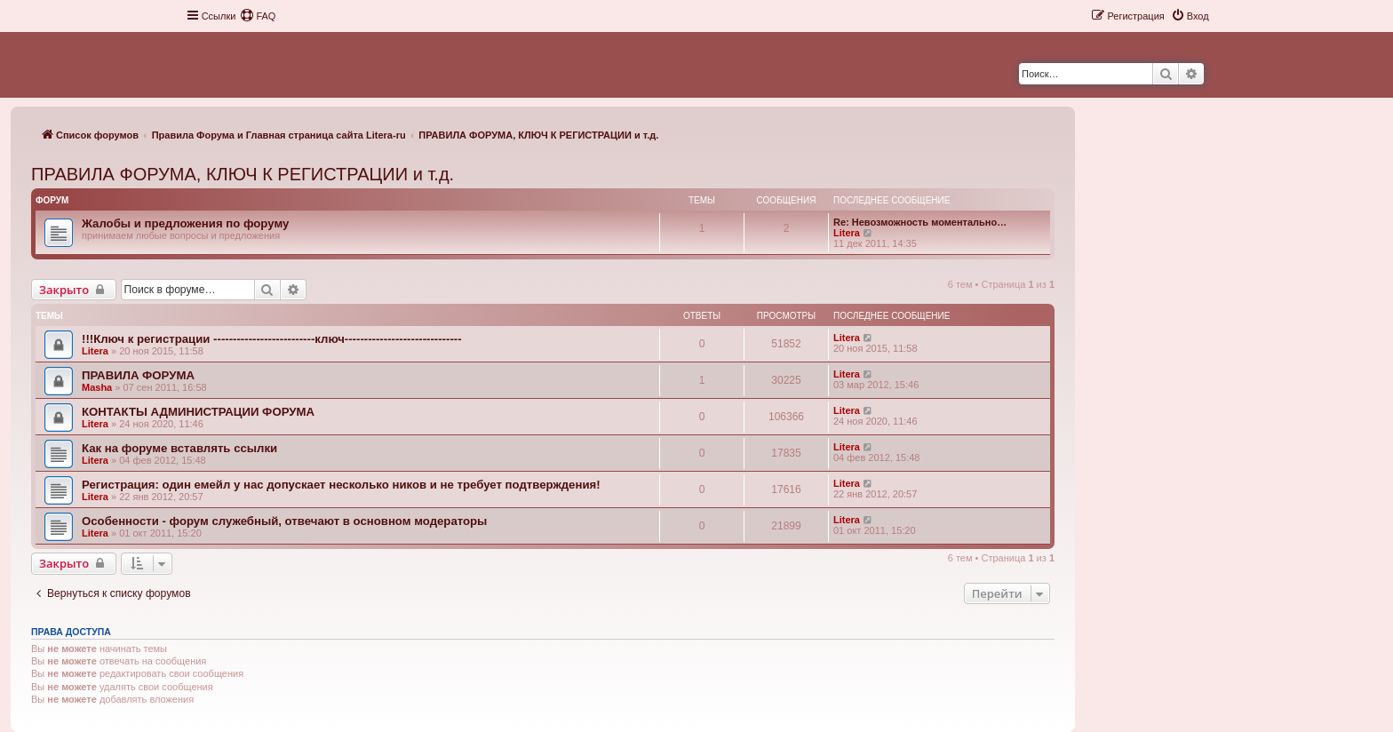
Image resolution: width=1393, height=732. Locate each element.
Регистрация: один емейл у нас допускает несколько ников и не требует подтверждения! (341, 484)
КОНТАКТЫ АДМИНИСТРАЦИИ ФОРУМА (198, 411)
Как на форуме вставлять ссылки (179, 448)
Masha (97, 387)
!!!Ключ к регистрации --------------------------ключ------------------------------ (272, 339)
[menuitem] (257, 16)
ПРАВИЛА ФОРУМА (138, 375)
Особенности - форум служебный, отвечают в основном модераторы (284, 521)
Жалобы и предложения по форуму (185, 223)
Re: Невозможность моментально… (920, 222)
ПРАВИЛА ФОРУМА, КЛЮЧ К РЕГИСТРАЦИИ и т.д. (242, 174)
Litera (846, 232)
